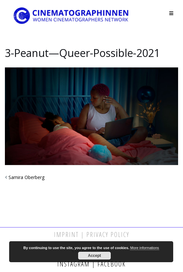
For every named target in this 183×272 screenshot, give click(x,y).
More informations (144, 248)
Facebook (110, 264)
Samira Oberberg (26, 177)
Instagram (74, 264)
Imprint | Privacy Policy (91, 234)
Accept (94, 255)
